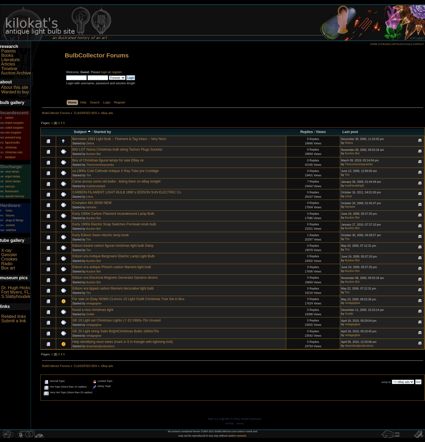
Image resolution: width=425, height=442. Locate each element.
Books (7, 55)
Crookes (9, 259)
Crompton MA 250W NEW (92, 203)
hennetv (91, 207)
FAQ (408, 44)
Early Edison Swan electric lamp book (100, 235)
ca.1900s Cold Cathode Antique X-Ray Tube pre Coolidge (115, 171)
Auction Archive (16, 73)
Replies (306, 132)
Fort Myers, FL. (15, 292)
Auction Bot (93, 153)
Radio (6, 263)
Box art (8, 268)
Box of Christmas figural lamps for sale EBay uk (108, 160)
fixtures (10, 215)
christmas (11, 147)
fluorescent (11, 191)
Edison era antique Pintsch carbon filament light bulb (111, 267)
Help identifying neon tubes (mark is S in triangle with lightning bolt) (122, 342)
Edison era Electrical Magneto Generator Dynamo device (115, 278)
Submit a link (13, 320)
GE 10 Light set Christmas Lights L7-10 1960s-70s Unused (116, 320)
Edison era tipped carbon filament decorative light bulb (113, 288)
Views (321, 132)
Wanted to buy (15, 92)
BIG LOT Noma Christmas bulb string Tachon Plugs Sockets (117, 149)
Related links (13, 316)
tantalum (10, 157)
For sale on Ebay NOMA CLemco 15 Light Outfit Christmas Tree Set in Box (128, 299)
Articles (8, 64)
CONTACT (418, 44)
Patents (8, 51)
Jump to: (386, 382)
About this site (14, 87)
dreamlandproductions (100, 346)
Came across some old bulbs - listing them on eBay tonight (116, 181)
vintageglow (93, 303)
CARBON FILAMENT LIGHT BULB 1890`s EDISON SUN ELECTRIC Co (126, 192)
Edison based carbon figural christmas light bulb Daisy (112, 246)
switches (11, 230)
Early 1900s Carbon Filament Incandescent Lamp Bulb (113, 214)
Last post (350, 132)
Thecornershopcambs (100, 164)
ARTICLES (398, 44)
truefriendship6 (95, 186)
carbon (9, 117)
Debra (90, 143)
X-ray (6, 250)
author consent (237, 435)
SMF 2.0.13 (215, 418)
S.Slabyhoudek (15, 296)
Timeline (9, 68)
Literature (10, 59)
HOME (373, 44)
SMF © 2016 (231, 418)
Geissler (9, 254)
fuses (9, 210)
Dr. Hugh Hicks (15, 287)
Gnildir (90, 314)
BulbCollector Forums (97, 55)
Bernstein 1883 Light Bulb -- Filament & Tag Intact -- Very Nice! (119, 139)
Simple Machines (251, 418)
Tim (88, 175)
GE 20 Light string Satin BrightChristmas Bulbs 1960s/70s (115, 331)
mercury (10, 186)
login (104, 72)
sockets (10, 225)
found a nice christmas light (92, 310)
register (117, 72)
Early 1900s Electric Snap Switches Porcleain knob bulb (114, 224)
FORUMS (384, 44)
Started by (102, 132)
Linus (89, 196)
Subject (82, 132)
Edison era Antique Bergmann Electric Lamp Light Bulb (113, 256)
